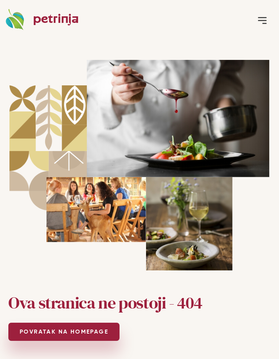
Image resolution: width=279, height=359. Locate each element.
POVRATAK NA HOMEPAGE (64, 331)
